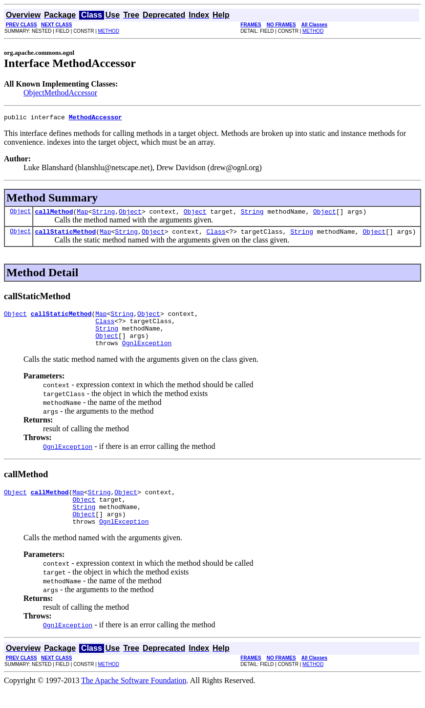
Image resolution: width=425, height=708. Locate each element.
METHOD (108, 31)
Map (82, 214)
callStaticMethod (65, 235)
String (103, 214)
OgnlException (146, 354)
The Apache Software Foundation (134, 699)
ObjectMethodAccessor (60, 92)
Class (216, 235)
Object (20, 214)
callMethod (54, 214)
